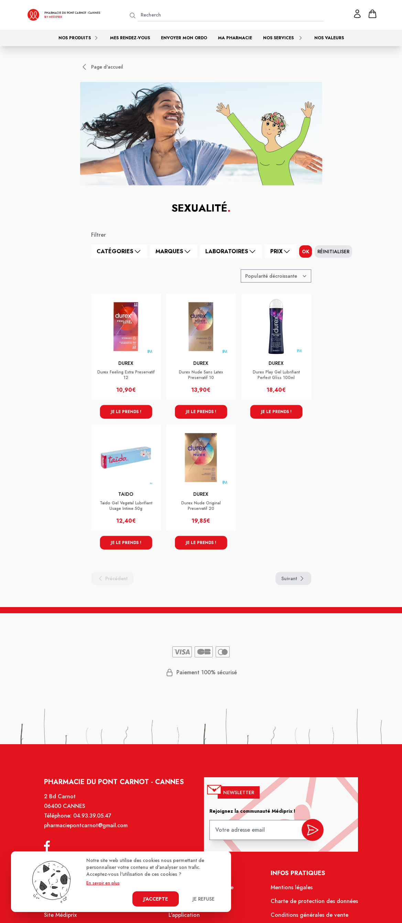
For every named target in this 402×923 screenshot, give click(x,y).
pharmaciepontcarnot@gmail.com (89, 830)
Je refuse (204, 898)
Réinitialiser (333, 251)
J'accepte (155, 898)
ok (305, 251)
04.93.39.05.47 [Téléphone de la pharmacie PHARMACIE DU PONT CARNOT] (95, 820)
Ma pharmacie (235, 38)
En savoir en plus (103, 883)
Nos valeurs (329, 38)
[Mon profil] (357, 14)
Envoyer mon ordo (184, 38)
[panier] (372, 14)
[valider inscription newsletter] (309, 832)
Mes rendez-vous (130, 38)
